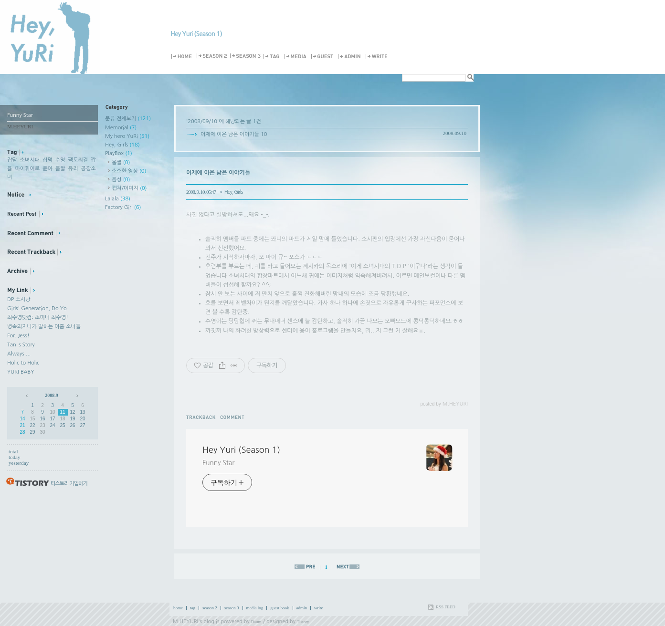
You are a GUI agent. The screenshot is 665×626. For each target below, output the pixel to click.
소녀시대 (30, 160)
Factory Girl (123, 207)
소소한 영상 (129, 171)
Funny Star (218, 462)
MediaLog (297, 56)
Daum (256, 621)
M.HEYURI (185, 621)
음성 (121, 179)
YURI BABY (20, 372)
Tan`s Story (21, 344)
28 (22, 432)
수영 (60, 160)
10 (52, 412)
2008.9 (51, 395)
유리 (73, 168)
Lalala (117, 198)
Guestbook (323, 56)
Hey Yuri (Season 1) (196, 34)
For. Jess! (18, 335)
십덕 (47, 160)
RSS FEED (445, 607)
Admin (351, 56)
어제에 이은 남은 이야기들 (230, 134)
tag (192, 607)
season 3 (231, 607)
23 (42, 425)
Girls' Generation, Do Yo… (39, 308)
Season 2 (212, 56)
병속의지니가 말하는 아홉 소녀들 (44, 326)
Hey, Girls (122, 144)
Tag (273, 56)
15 (32, 418)
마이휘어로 (27, 168)
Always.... (19, 353)
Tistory (303, 621)
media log (255, 607)
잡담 (12, 160)
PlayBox (118, 153)
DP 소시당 (18, 299)
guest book (279, 607)
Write (378, 56)
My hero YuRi (127, 136)
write (318, 607)
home (178, 607)
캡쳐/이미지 (129, 188)
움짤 (60, 168)
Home (183, 56)
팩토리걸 (78, 160)
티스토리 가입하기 (69, 483)
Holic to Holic (23, 362)
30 (42, 432)
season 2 (209, 607)
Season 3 (246, 56)
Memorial (121, 127)
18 (62, 418)
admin (301, 607)
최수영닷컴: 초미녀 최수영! (37, 317)
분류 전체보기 (128, 118)
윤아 (47, 168)
